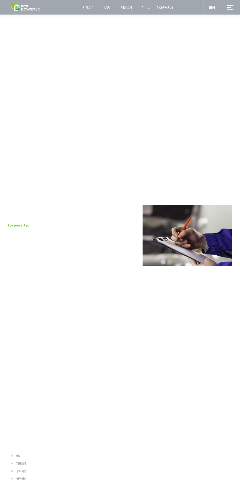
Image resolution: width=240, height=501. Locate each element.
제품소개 (126, 7)
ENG (212, 7)
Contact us (165, 7)
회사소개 (88, 7)
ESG (107, 7)
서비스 (145, 7)
